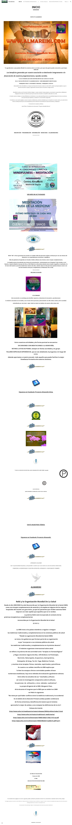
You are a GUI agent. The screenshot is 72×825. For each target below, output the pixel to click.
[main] (36, 7)
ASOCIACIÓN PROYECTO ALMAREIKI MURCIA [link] (56, 1)
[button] (70, 1)
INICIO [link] (20, 1)
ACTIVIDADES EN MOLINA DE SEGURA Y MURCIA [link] (30, 1)
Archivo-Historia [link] (44, 1)
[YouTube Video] (33, 146)
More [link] (66, 1)
